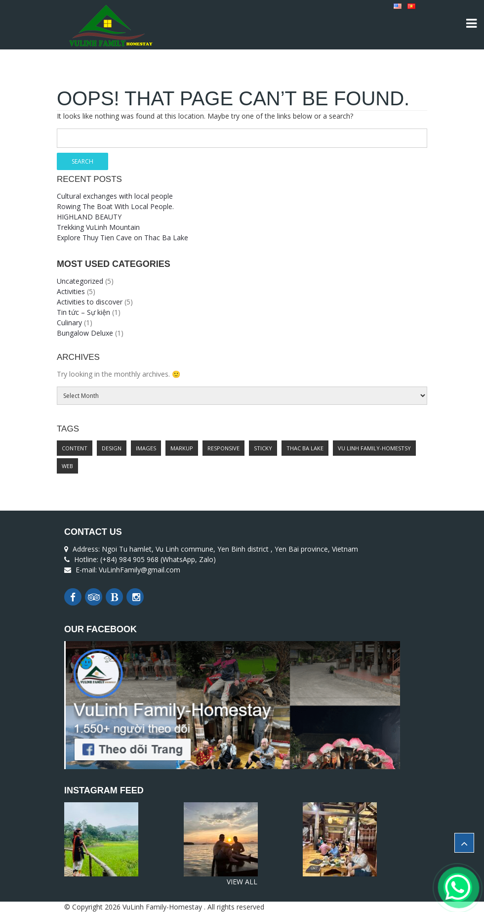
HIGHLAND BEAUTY (89, 216)
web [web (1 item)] (67, 466)
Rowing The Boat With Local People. (115, 206)
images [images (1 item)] (146, 448)
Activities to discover (89, 301)
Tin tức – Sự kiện (83, 312)
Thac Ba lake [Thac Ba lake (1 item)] (304, 448)
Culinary (69, 322)
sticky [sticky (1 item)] (263, 448)
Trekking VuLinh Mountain (98, 227)
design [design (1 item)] (111, 448)
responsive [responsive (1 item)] (223, 448)
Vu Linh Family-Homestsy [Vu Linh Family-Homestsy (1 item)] (374, 448)
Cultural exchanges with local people (115, 196)
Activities (71, 291)
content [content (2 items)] (74, 448)
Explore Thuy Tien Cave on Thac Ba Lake (122, 237)
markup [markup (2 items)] (181, 448)
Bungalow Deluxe (85, 333)
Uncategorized (80, 281)
